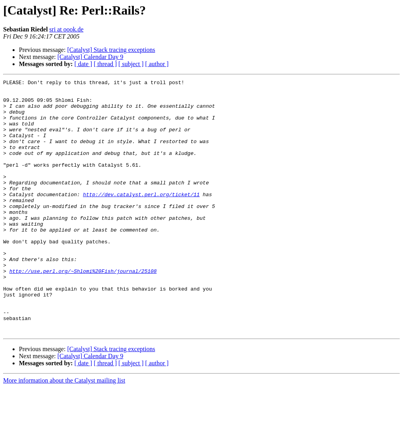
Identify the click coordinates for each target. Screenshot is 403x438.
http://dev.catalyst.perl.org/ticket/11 (141, 217)
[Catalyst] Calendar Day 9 (90, 56)
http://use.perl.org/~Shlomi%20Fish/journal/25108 (83, 309)
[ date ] (83, 64)
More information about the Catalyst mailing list (64, 431)
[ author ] (157, 64)
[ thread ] (105, 64)
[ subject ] (131, 64)
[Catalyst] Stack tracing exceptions (111, 49)
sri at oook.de (66, 29)
